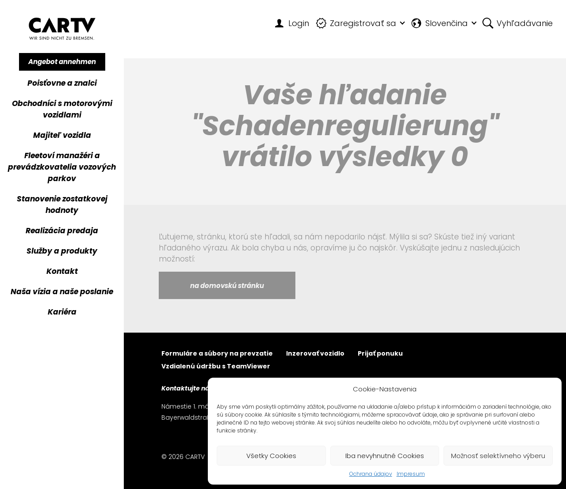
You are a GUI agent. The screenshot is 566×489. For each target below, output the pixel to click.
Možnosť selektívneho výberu (498, 455)
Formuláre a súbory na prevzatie (217, 354)
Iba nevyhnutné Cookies (384, 455)
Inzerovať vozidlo (315, 354)
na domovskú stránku (227, 285)
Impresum (411, 474)
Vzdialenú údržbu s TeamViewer (215, 367)
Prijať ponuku (380, 354)
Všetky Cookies (271, 455)
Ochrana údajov (370, 474)
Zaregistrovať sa (356, 23)
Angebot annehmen (62, 61)
